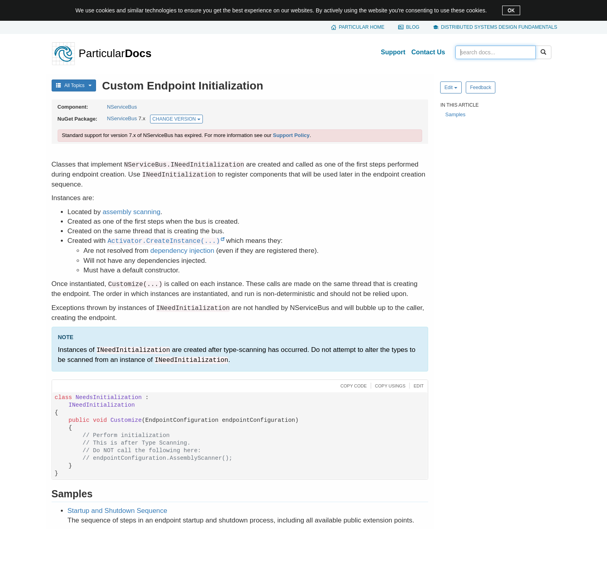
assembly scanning (131, 212)
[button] (352, 385)
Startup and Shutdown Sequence (118, 510)
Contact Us (428, 52)
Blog (412, 27)
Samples (455, 114)
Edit (451, 87)
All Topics (74, 85)
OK (511, 10)
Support (393, 52)
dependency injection (182, 250)
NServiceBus (122, 107)
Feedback (480, 87)
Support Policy (291, 135)
